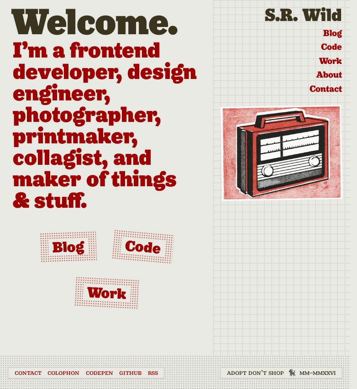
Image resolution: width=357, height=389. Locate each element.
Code (331, 47)
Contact (326, 89)
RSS (153, 372)
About (329, 74)
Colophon (63, 372)
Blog (332, 33)
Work (330, 61)
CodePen (99, 372)
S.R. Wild (303, 15)
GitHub (130, 372)
